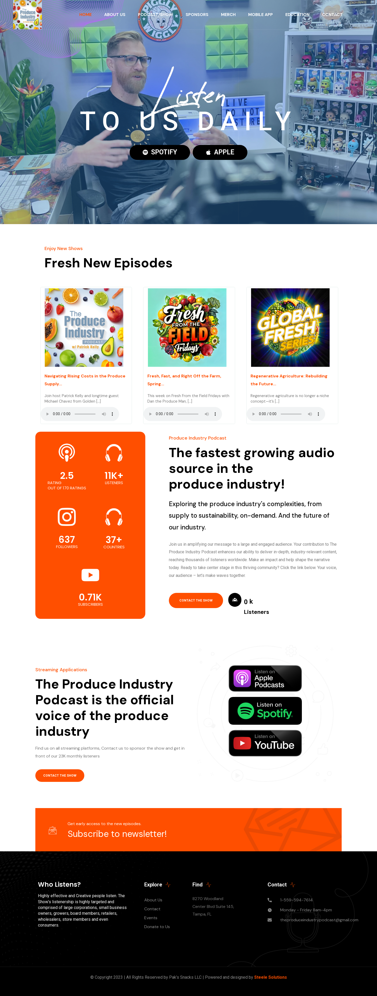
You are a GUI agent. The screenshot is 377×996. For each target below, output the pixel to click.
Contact (332, 14)
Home (85, 14)
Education (297, 14)
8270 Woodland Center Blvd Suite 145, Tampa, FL (213, 906)
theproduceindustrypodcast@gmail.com (319, 920)
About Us (114, 14)
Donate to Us (157, 926)
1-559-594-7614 (296, 900)
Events (150, 918)
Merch (228, 14)
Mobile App (260, 14)
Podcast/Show (155, 14)
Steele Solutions (270, 977)
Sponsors (197, 14)
